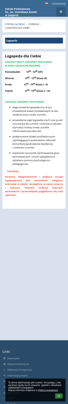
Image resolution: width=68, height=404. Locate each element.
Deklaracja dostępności (19, 369)
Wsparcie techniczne (18, 364)
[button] (46, 3)
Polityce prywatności (48, 390)
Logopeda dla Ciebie (17, 27)
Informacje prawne (17, 375)
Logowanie (59, 3)
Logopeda (11, 40)
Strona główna (15, 24)
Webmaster (13, 358)
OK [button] (58, 396)
